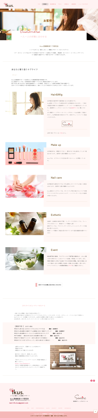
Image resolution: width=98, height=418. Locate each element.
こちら (61, 133)
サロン (60, 4)
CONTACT (54, 408)
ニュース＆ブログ (83, 4)
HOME (46, 26)
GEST (32, 408)
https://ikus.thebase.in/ (22, 363)
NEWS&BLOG (68, 408)
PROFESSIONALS (40, 408)
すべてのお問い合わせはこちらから (50, 285)
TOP (39, 4)
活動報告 (73, 4)
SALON (48, 408)
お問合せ (66, 4)
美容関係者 (53, 4)
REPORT (60, 408)
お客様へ (45, 4)
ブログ (70, 265)
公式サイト (74, 108)
